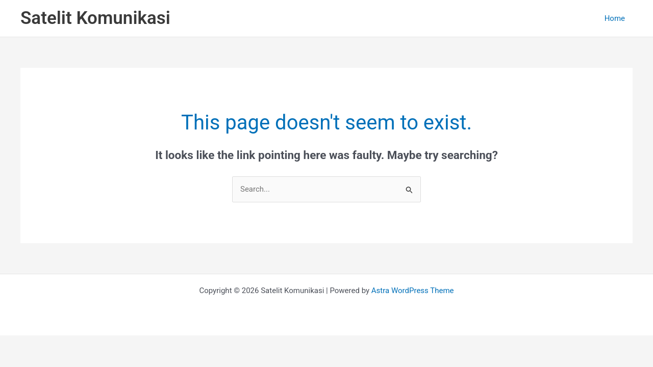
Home (615, 18)
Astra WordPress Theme (412, 290)
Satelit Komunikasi (95, 18)
